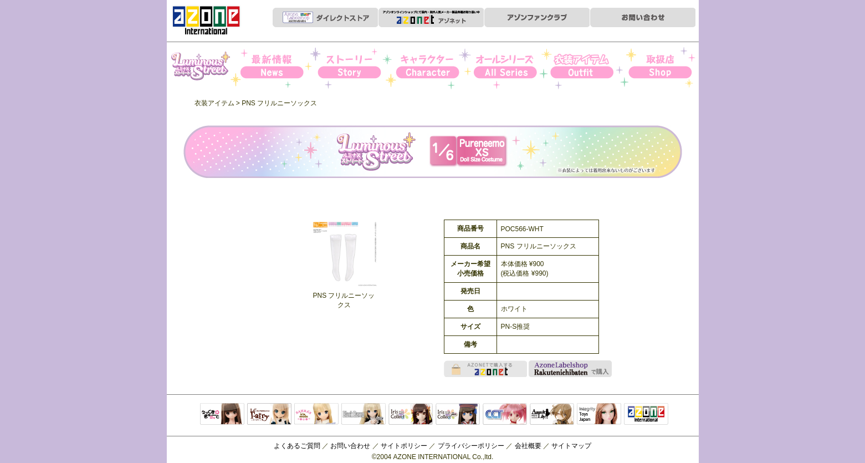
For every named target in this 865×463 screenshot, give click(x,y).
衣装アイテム (585, 67)
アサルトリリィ (552, 414)
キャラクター (433, 67)
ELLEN (458, 414)
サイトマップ (571, 446)
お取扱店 (661, 67)
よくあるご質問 (297, 446)
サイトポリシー (404, 446)
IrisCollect (410, 414)
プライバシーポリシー (471, 446)
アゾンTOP (646, 414)
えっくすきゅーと (222, 414)
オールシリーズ (509, 67)
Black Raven (363, 414)
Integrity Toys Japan (599, 414)
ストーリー (357, 67)
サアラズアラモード (316, 414)
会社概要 (528, 446)
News (281, 67)
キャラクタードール (505, 414)
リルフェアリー (269, 414)
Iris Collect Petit (205, 67)
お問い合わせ (350, 446)
